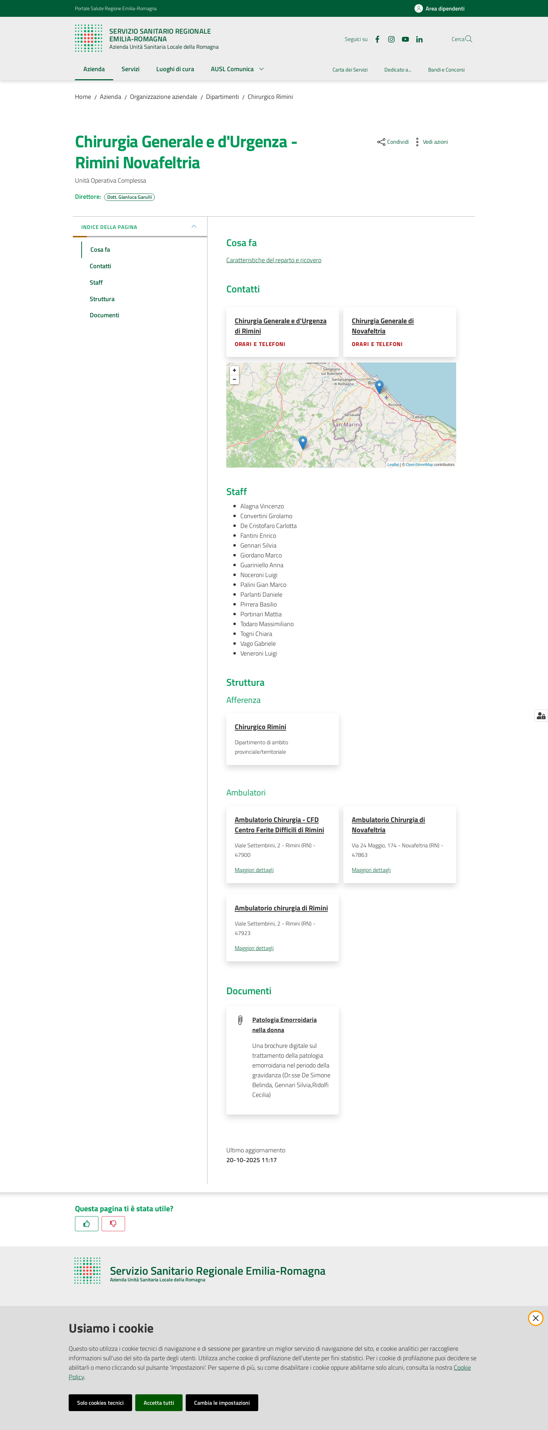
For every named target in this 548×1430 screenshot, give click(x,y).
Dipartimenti (222, 96)
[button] (464, 39)
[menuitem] (94, 69)
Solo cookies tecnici (100, 1402)
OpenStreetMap (419, 465)
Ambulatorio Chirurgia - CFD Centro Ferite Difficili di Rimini (279, 825)
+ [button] (235, 371)
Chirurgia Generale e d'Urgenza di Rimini (281, 325)
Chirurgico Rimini (270, 96)
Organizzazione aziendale (163, 96)
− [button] (235, 380)
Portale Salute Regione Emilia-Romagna (116, 8)
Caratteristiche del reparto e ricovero (273, 260)
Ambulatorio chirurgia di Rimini (281, 909)
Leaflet (393, 465)
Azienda (110, 96)
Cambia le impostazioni (222, 1402)
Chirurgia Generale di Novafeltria (383, 325)
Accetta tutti (159, 1402)
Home (83, 96)
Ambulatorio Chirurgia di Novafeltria (388, 825)
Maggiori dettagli (254, 871)
